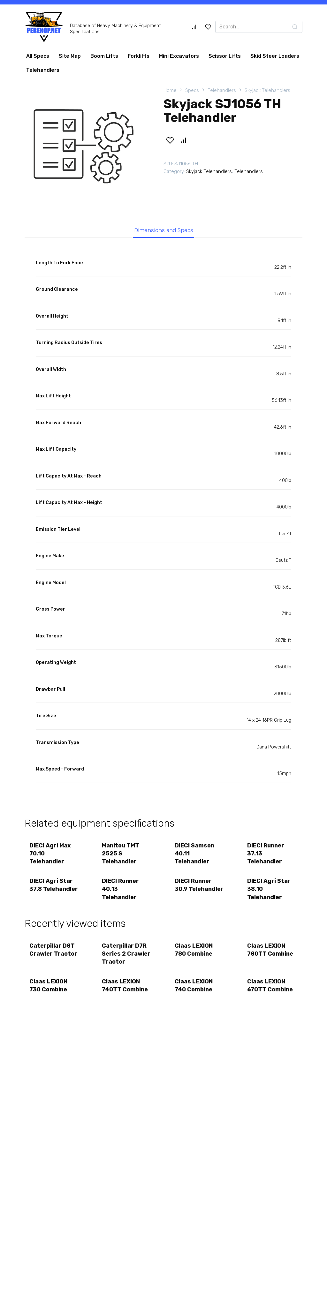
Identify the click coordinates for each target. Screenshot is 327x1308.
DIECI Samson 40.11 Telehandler (194, 853)
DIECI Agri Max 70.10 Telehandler (50, 853)
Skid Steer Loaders (274, 56)
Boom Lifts (104, 56)
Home (170, 90)
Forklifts (138, 56)
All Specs (37, 56)
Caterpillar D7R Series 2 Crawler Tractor (126, 954)
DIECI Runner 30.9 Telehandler (199, 885)
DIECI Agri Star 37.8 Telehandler (53, 885)
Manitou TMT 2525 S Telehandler (121, 853)
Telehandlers (42, 70)
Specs (192, 90)
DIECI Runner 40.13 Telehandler (120, 889)
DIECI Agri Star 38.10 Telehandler (269, 889)
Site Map (70, 56)
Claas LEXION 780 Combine (194, 950)
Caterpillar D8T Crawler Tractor (53, 950)
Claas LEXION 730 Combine (48, 985)
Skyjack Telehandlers (267, 90)
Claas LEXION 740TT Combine (125, 985)
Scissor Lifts (225, 56)
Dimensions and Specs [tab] (163, 230)
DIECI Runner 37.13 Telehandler (266, 853)
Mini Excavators (179, 56)
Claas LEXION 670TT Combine (270, 985)
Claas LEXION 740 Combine (194, 985)
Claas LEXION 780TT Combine (270, 950)
